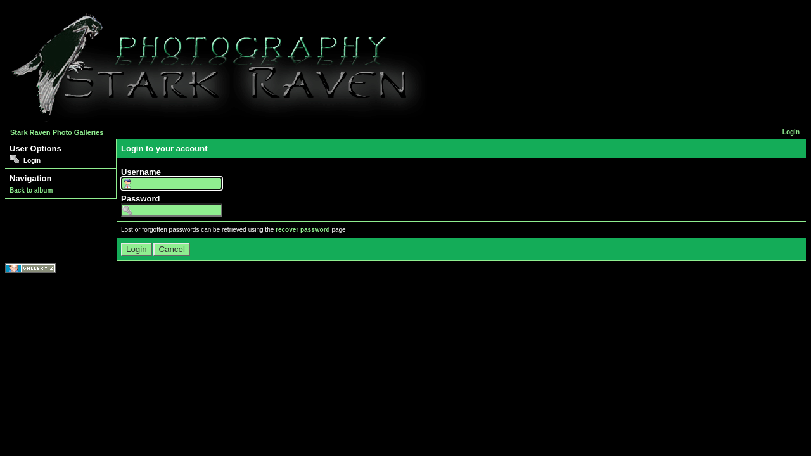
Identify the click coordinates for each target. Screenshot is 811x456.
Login (791, 132)
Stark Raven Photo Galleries (56, 132)
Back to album (31, 190)
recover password (303, 229)
